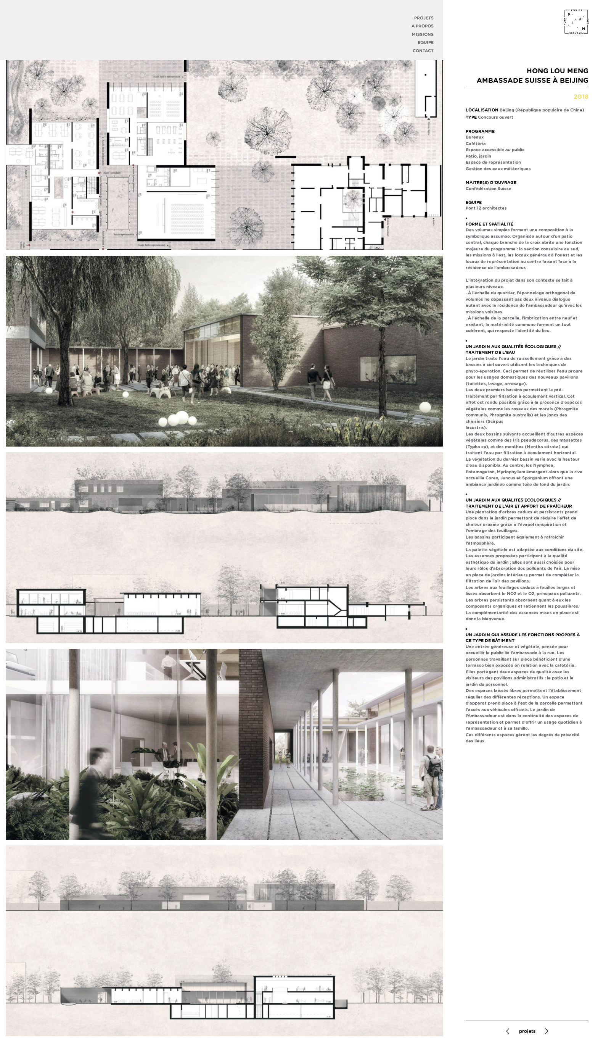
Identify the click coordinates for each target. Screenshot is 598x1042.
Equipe (426, 42)
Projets (424, 18)
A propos (423, 26)
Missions (423, 34)
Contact (423, 51)
